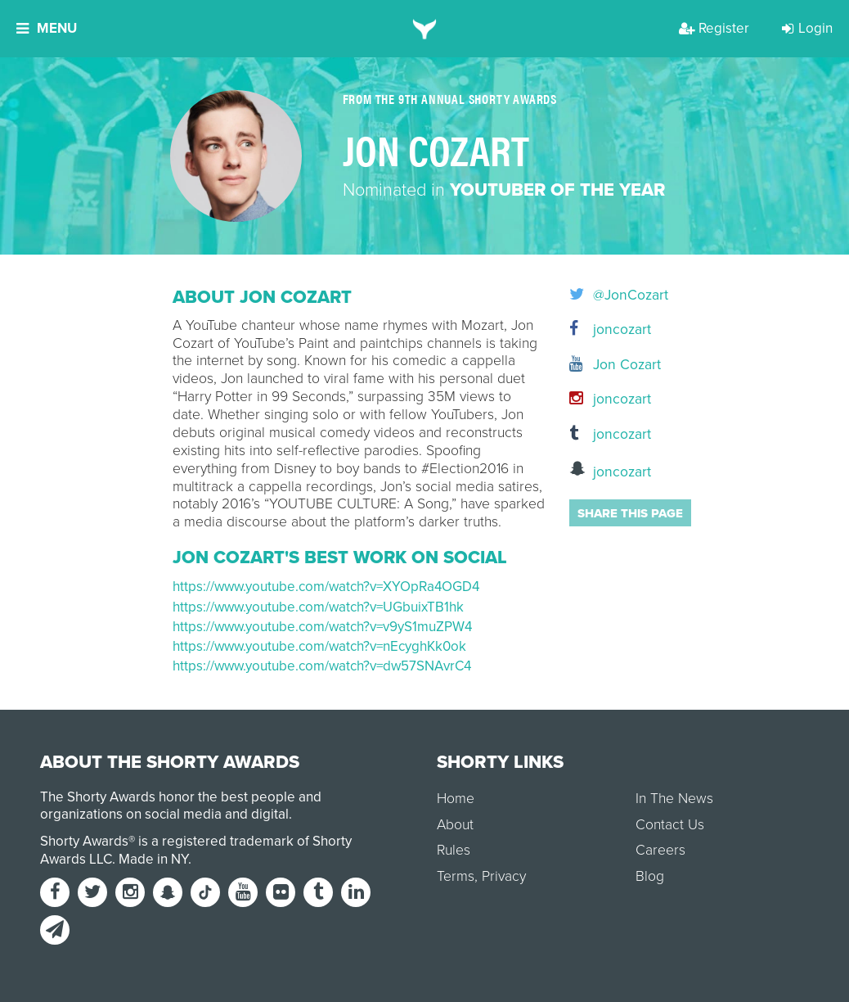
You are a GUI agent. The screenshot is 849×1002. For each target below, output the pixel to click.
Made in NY (153, 859)
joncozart (610, 329)
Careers (660, 850)
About (455, 824)
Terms (455, 876)
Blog (650, 876)
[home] (425, 28)
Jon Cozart (615, 364)
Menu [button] (46, 28)
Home (455, 798)
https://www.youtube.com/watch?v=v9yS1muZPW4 (322, 626)
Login (807, 28)
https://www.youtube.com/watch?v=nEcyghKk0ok (319, 646)
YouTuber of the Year (557, 190)
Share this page (630, 513)
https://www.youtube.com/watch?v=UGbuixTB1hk (318, 607)
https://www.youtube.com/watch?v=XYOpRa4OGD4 (326, 586)
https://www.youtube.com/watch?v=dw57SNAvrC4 (322, 666)
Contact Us (670, 824)
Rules (453, 850)
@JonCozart (618, 295)
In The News (674, 798)
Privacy (504, 876)
